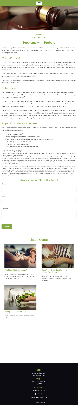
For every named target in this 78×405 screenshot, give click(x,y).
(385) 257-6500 (41, 373)
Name (4, 184)
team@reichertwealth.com (39, 397)
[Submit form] (7, 226)
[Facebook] (35, 394)
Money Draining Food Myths (16, 312)
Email (3, 196)
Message (5, 208)
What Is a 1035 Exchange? (15, 270)
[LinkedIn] (42, 394)
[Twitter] (38, 394)
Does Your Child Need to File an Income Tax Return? (55, 271)
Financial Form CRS (40, 402)
